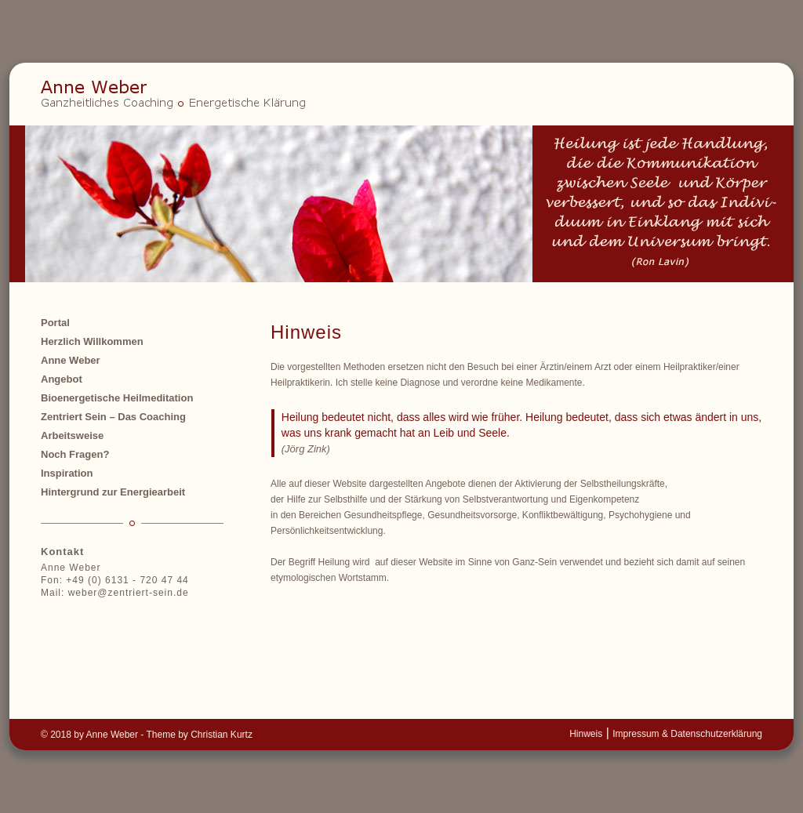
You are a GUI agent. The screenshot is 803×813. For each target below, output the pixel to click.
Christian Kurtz (222, 734)
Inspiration (67, 473)
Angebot (61, 379)
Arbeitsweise (72, 435)
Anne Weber (70, 360)
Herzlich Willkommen (92, 341)
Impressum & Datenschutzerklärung (687, 733)
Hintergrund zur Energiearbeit (113, 492)
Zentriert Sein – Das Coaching (113, 417)
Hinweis (585, 733)
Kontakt (62, 551)
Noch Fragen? (75, 454)
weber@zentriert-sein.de (128, 592)
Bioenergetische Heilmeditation (117, 398)
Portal (55, 322)
